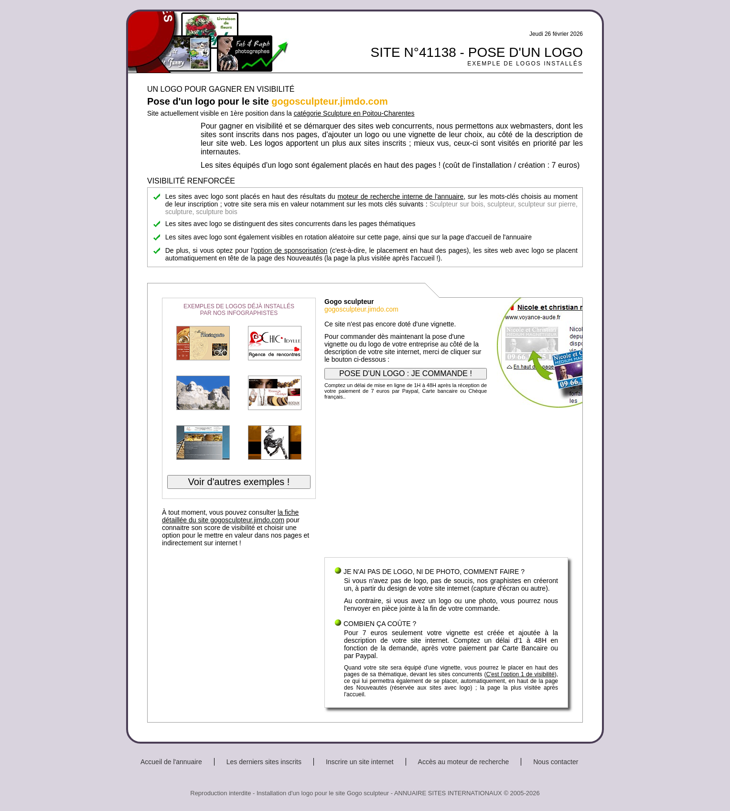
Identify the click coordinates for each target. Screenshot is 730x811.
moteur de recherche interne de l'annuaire (400, 196)
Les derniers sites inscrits (263, 762)
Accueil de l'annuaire (171, 762)
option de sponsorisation (290, 250)
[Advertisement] (446, 481)
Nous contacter (555, 762)
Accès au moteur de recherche (463, 762)
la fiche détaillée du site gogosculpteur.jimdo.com (230, 516)
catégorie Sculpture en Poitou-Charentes (354, 113)
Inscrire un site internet (360, 762)
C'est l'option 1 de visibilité (520, 674)
